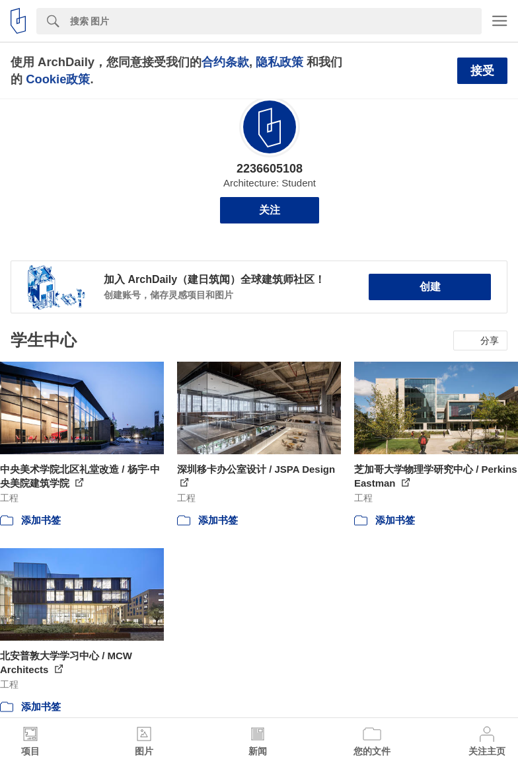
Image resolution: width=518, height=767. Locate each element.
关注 (269, 210)
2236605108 (270, 168)
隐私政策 (279, 62)
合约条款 (225, 62)
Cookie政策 (58, 79)
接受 (482, 70)
